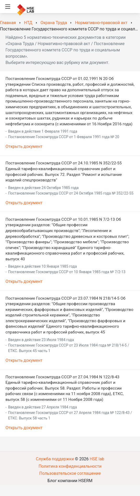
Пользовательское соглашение (70, 473)
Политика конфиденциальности (69, 466)
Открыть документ (23, 146)
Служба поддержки (55, 458)
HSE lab (97, 458)
